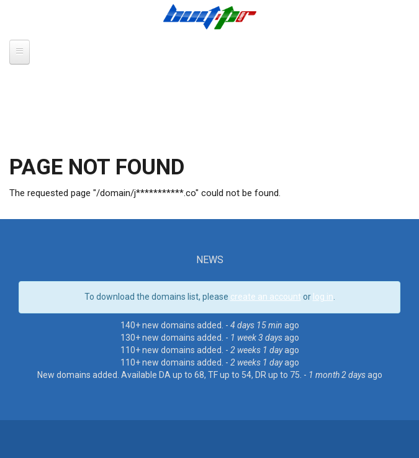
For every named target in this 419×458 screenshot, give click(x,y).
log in (323, 297)
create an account (265, 297)
